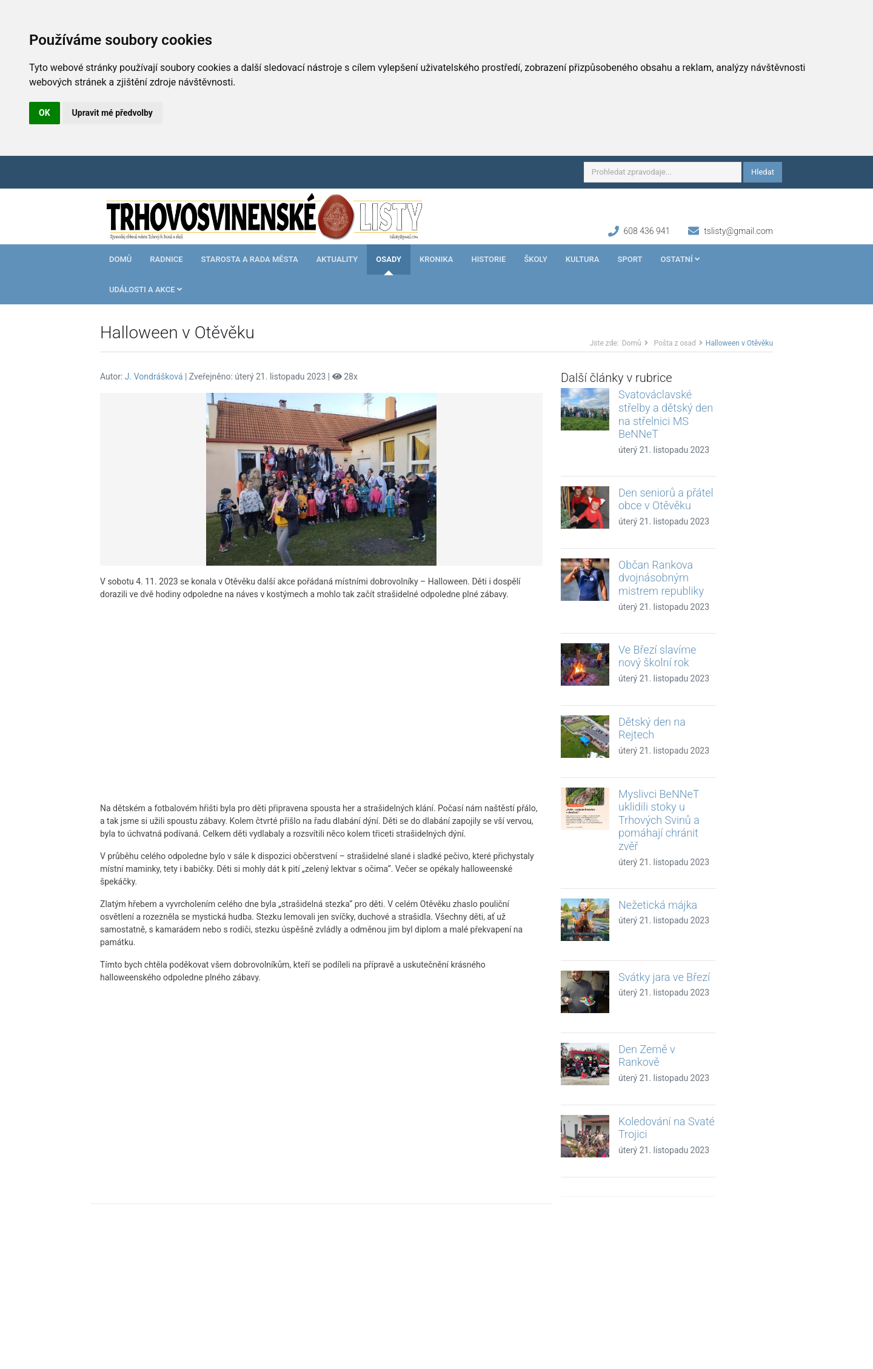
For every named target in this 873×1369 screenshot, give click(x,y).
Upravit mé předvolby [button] (112, 113)
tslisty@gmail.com (738, 231)
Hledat (762, 171)
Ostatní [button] (680, 259)
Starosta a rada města (249, 259)
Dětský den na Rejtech (652, 728)
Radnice (166, 259)
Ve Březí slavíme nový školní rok (657, 656)
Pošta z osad (675, 343)
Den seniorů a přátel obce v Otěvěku (666, 499)
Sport (629, 259)
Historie (488, 259)
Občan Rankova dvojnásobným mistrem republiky (661, 577)
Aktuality (337, 259)
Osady (388, 259)
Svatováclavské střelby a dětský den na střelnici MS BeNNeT (665, 414)
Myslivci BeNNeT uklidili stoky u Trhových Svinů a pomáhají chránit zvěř (659, 820)
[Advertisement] (321, 701)
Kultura (583, 259)
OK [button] (44, 113)
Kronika (436, 259)
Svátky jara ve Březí (664, 977)
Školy (535, 259)
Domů (120, 259)
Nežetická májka (657, 905)
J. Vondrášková (154, 376)
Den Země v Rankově (646, 1056)
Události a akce (145, 289)
